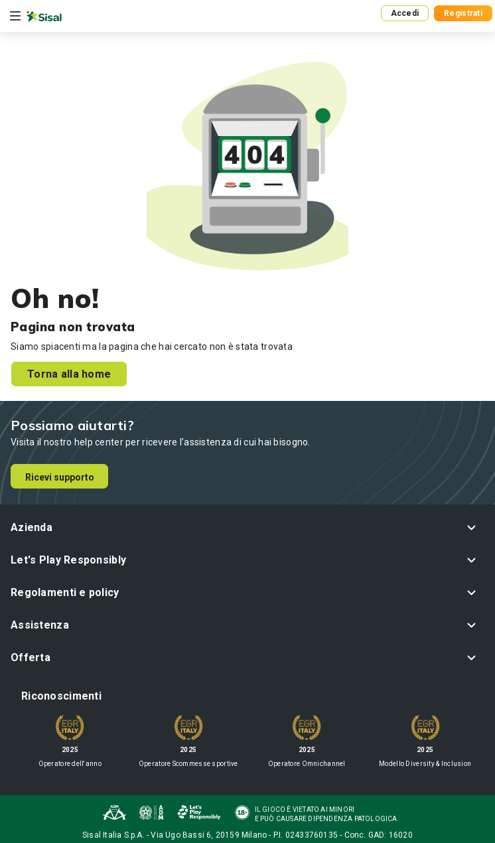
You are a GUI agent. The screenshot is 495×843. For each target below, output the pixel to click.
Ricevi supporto (59, 477)
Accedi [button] (405, 13)
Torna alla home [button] (69, 374)
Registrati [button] (463, 13)
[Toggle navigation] (15, 16)
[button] (247, 527)
